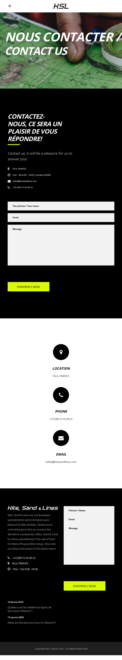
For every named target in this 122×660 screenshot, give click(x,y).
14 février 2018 (15, 607)
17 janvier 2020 (15, 622)
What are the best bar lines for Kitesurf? (31, 627)
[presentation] (35, 275)
